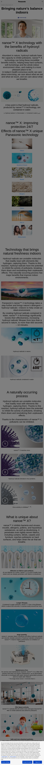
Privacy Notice (13, 756)
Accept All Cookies (27, 762)
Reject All (37, 762)
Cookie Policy (4, 756)
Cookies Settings (5, 762)
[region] (22, 753)
